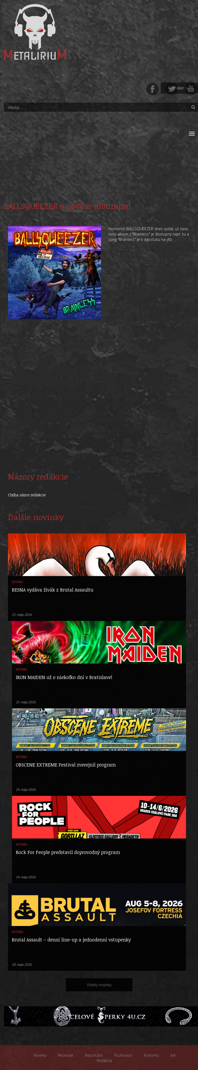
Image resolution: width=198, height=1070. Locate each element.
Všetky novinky (99, 984)
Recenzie (65, 1055)
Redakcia (104, 1060)
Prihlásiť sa (179, 87)
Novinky (39, 1055)
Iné (173, 1055)
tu (184, 234)
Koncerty (151, 1055)
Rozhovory (123, 1055)
